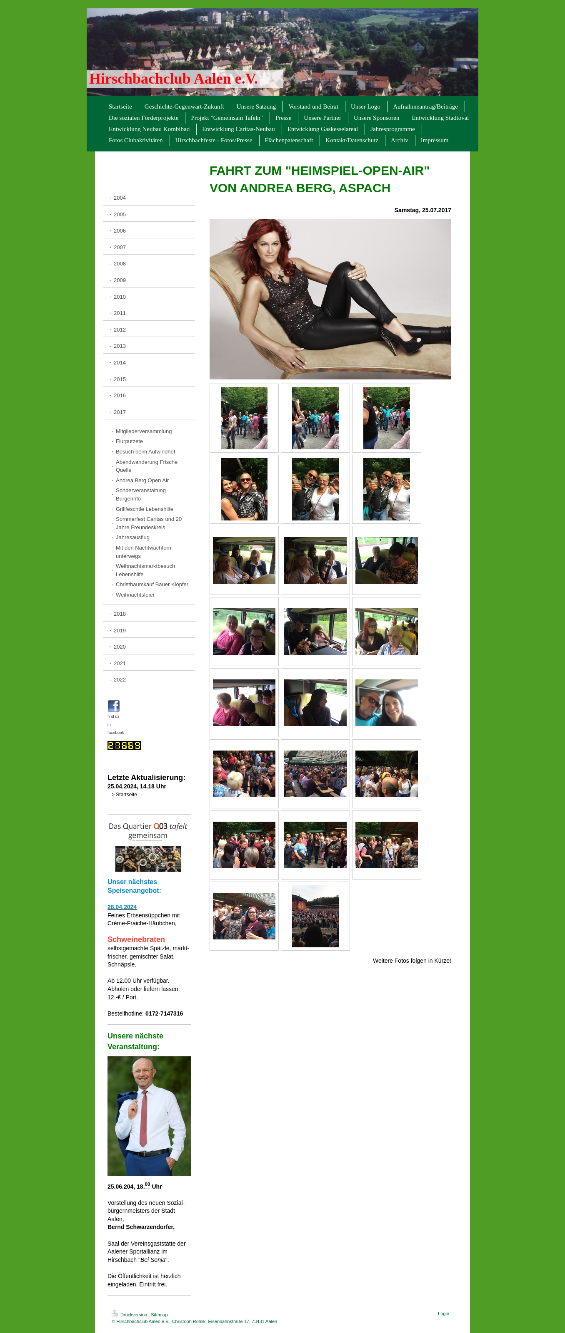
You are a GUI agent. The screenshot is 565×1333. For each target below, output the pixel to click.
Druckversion (130, 1314)
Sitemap (159, 1314)
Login (443, 1313)
